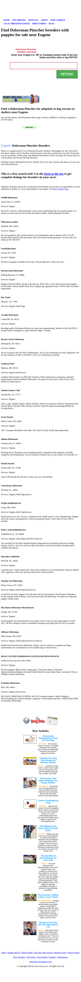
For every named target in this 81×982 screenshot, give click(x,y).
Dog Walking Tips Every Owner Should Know (48, 828)
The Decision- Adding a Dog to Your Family (48, 896)
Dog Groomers (19, 957)
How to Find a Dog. (61, 189)
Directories (39, 24)
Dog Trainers (42, 957)
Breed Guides (27, 953)
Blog (52, 24)
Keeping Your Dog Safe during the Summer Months (48, 760)
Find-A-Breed (57, 20)
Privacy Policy (74, 953)
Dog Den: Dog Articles (43, 953)
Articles (33, 20)
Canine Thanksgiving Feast (48, 801)
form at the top (54, 173)
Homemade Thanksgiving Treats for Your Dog (48, 738)
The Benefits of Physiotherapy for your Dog (48, 858)
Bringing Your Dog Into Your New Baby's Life (48, 924)
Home (7, 20)
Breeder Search (60, 953)
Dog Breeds (19, 20)
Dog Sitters (31, 957)
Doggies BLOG (14, 953)
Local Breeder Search (17, 24)
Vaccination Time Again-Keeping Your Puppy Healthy (48, 780)
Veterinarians (62, 957)
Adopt (44, 20)
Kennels (52, 957)
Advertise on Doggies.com (40, 962)
